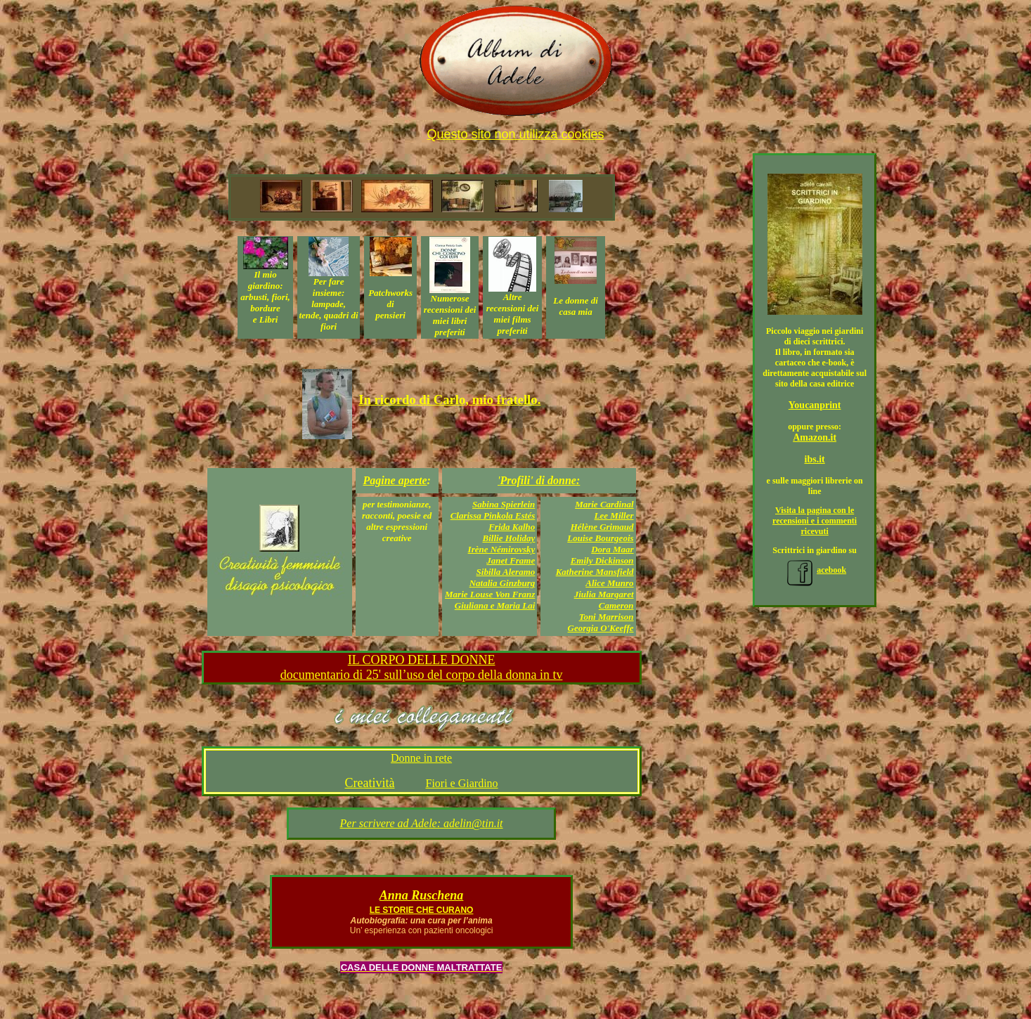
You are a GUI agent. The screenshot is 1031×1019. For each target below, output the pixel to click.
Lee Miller (614, 515)
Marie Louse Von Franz (490, 594)
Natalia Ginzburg (502, 583)
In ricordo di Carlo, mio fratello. (449, 399)
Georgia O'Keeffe (601, 628)
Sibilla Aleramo (506, 571)
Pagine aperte (395, 480)
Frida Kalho (511, 526)
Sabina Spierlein (503, 504)
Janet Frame (510, 560)
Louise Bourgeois (600, 538)
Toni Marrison (606, 616)
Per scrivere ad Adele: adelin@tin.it (421, 823)
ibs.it (815, 459)
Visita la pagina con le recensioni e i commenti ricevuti (814, 520)
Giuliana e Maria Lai (495, 605)
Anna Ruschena (422, 895)
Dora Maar (612, 549)
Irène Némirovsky (502, 549)
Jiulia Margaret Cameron (604, 600)
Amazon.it (814, 437)
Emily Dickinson (602, 560)
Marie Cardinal (604, 504)
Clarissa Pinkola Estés (493, 515)
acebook (814, 570)
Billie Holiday (509, 538)
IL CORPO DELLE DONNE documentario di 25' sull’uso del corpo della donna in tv (421, 667)
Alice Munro (609, 583)
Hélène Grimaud (602, 526)
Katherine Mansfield (595, 571)
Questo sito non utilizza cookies (515, 134)
